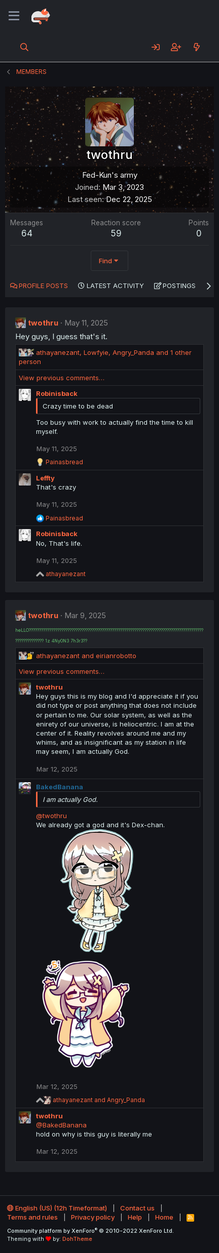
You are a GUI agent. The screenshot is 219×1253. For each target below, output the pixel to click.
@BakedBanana (61, 1125)
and (86, 656)
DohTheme (77, 1238)
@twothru (51, 816)
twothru (43, 323)
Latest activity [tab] (115, 285)
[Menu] (14, 16)
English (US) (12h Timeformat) (57, 1208)
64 (26, 233)
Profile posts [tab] (43, 285)
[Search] (24, 47)
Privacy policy (93, 1217)
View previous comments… (61, 378)
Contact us (137, 1208)
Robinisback (57, 393)
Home (164, 1217)
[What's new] (196, 47)
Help (135, 1217)
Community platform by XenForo (90, 1230)
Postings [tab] (179, 285)
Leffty (45, 478)
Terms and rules (32, 1217)
